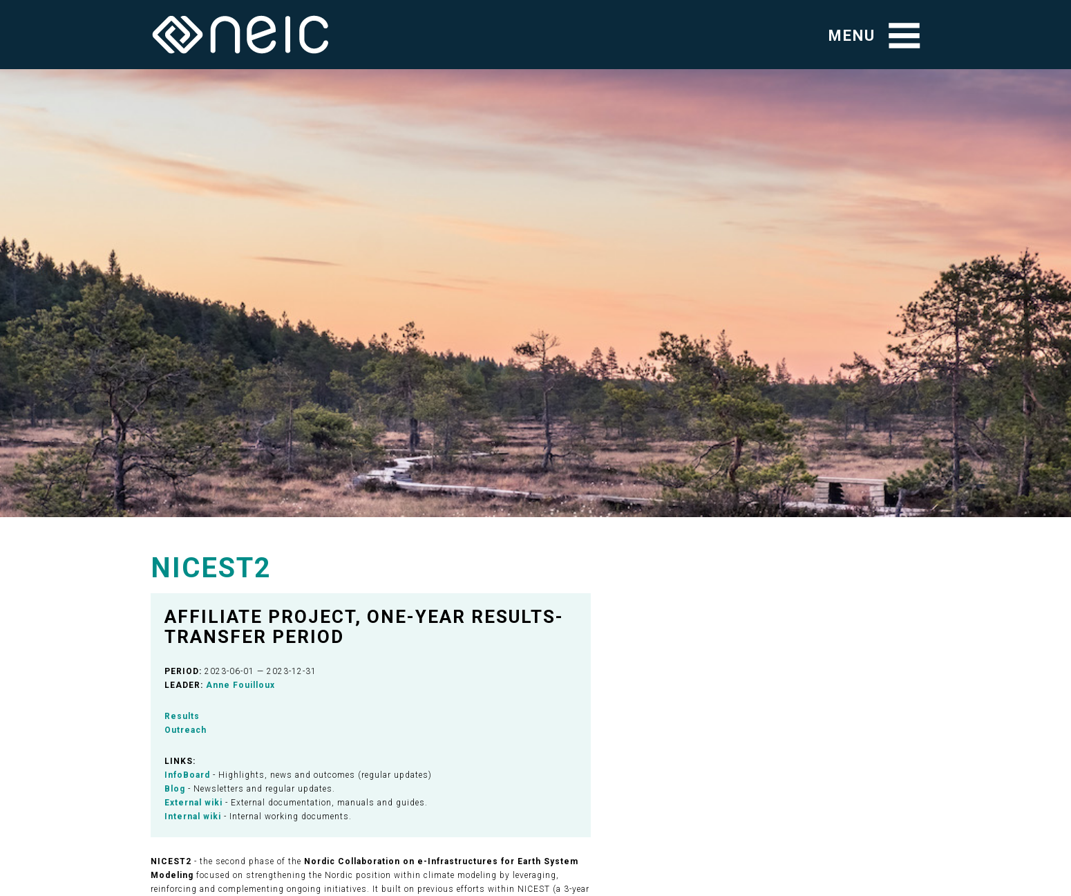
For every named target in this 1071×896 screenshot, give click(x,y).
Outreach (185, 730)
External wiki (193, 803)
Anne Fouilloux (240, 685)
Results (182, 716)
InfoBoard (187, 775)
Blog (174, 789)
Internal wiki (192, 816)
